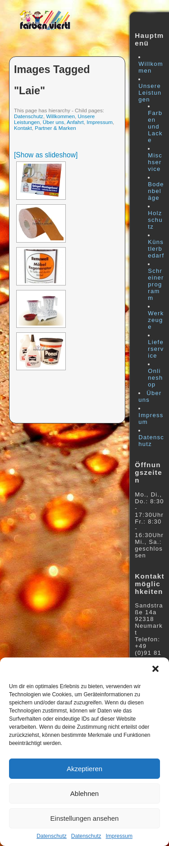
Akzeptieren (84, 768)
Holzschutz (155, 220)
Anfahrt (75, 122)
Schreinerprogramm (156, 284)
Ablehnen (84, 793)
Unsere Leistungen (149, 93)
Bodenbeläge (156, 191)
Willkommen (60, 116)
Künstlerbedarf (156, 249)
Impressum (119, 836)
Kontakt (23, 128)
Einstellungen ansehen (84, 818)
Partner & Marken (55, 128)
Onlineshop (155, 378)
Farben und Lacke (155, 126)
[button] (155, 668)
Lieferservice (156, 349)
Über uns (53, 122)
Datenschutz (52, 836)
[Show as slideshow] (46, 155)
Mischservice (155, 162)
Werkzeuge (156, 320)
